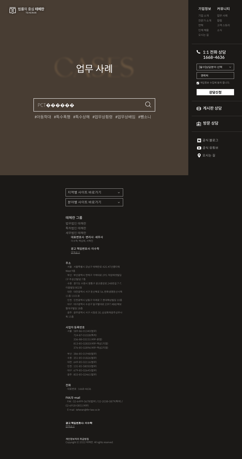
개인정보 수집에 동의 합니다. (215, 82)
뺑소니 (145, 117)
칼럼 (219, 20)
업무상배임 (126, 117)
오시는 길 (203, 35)
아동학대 (44, 117)
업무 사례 (222, 15)
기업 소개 (203, 15)
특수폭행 (63, 117)
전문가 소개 (204, 20)
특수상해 (82, 117)
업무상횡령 (103, 117)
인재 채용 (203, 30)
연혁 (200, 25)
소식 (219, 30)
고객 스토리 (223, 25)
